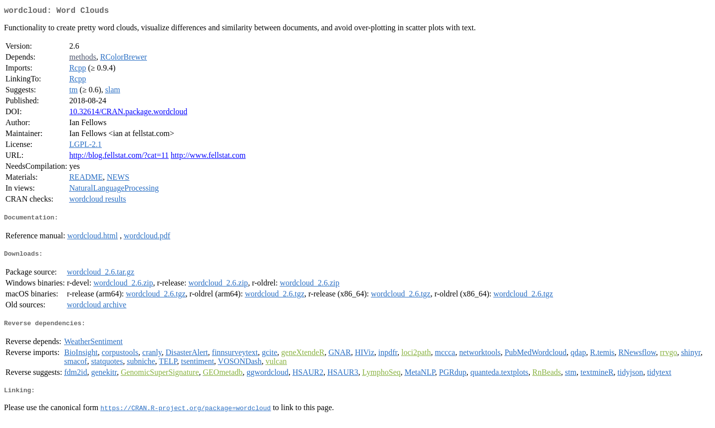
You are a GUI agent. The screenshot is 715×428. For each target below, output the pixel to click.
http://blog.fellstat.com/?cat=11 (118, 157)
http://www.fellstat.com (208, 157)
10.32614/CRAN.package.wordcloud (128, 113)
